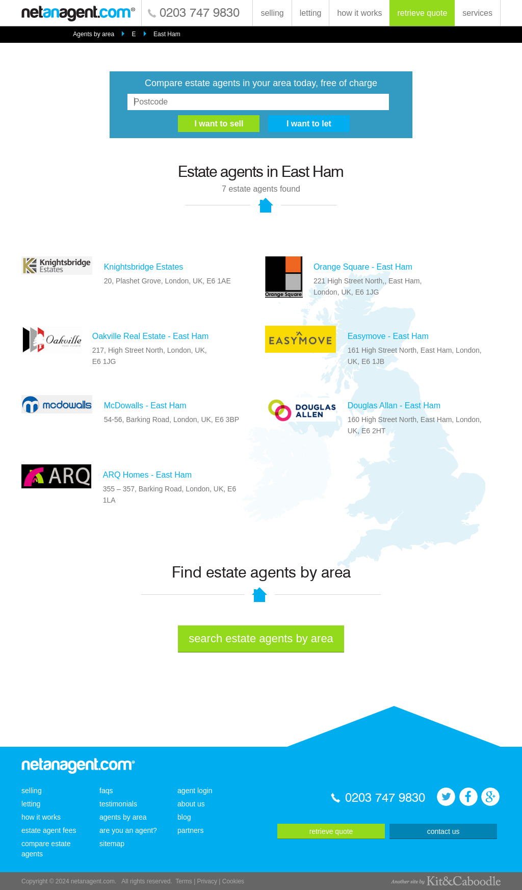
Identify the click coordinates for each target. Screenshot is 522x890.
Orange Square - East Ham (363, 267)
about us (191, 804)
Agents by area (93, 34)
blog (184, 817)
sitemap (111, 844)
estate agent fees (48, 830)
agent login (195, 791)
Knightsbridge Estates (144, 267)
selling (271, 13)
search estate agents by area (261, 638)
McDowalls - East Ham (145, 405)
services (477, 13)
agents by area (123, 817)
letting (311, 13)
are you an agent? (128, 830)
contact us (443, 831)
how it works (359, 13)
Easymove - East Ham (388, 336)
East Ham (166, 34)
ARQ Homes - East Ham (147, 474)
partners (190, 830)
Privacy (207, 881)
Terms (183, 881)
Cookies (233, 881)
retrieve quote (422, 13)
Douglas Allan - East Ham (394, 405)
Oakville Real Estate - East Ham (150, 336)
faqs (106, 791)
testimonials (118, 804)
